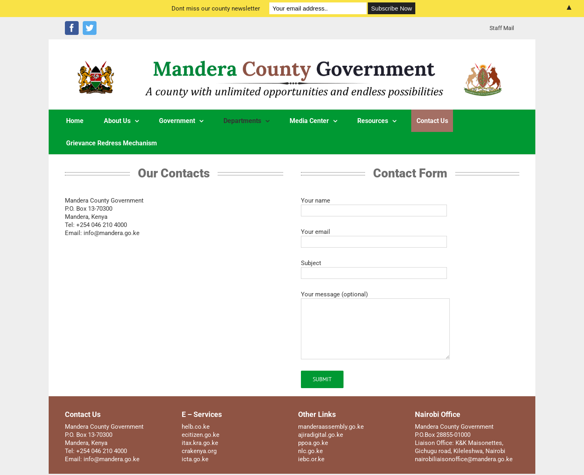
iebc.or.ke (311, 459)
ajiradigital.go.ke (320, 434)
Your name (374, 205)
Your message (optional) (375, 311)
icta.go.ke (195, 459)
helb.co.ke (196, 426)
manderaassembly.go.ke (331, 426)
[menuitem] (501, 28)
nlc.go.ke (310, 451)
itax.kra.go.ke (200, 443)
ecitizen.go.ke (200, 434)
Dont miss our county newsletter (216, 8)
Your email (374, 236)
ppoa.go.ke (313, 443)
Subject (374, 267)
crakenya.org (199, 451)
